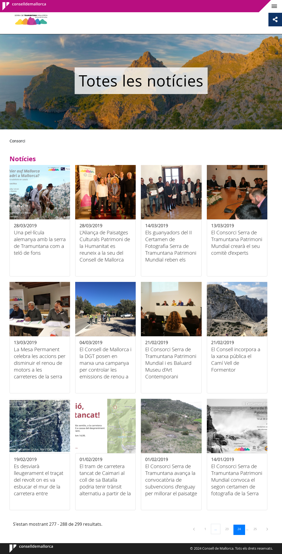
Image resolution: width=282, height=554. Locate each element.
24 (241, 529)
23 (229, 529)
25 (257, 529)
